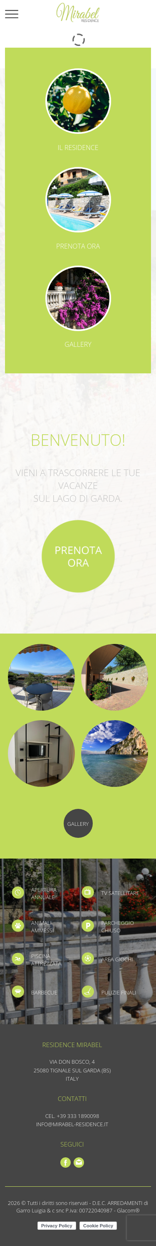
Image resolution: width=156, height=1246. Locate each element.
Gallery (77, 344)
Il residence (78, 147)
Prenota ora (78, 246)
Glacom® (128, 1210)
